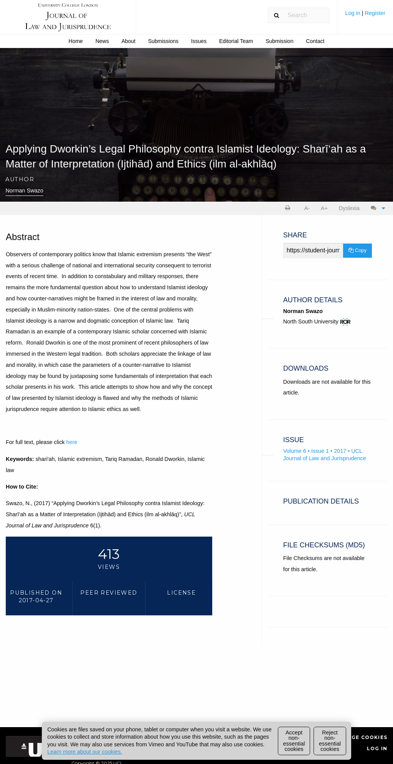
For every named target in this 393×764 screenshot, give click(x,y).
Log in (353, 13)
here (72, 442)
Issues (198, 41)
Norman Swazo (24, 190)
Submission (279, 41)
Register (375, 13)
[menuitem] (365, 16)
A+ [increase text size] (324, 208)
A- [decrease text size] (307, 208)
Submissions (163, 41)
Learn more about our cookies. (84, 752)
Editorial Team (236, 41)
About (128, 41)
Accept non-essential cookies (294, 740)
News (102, 41)
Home (76, 41)
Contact (315, 41)
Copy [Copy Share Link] (357, 250)
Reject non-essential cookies (330, 740)
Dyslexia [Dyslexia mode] (349, 208)
